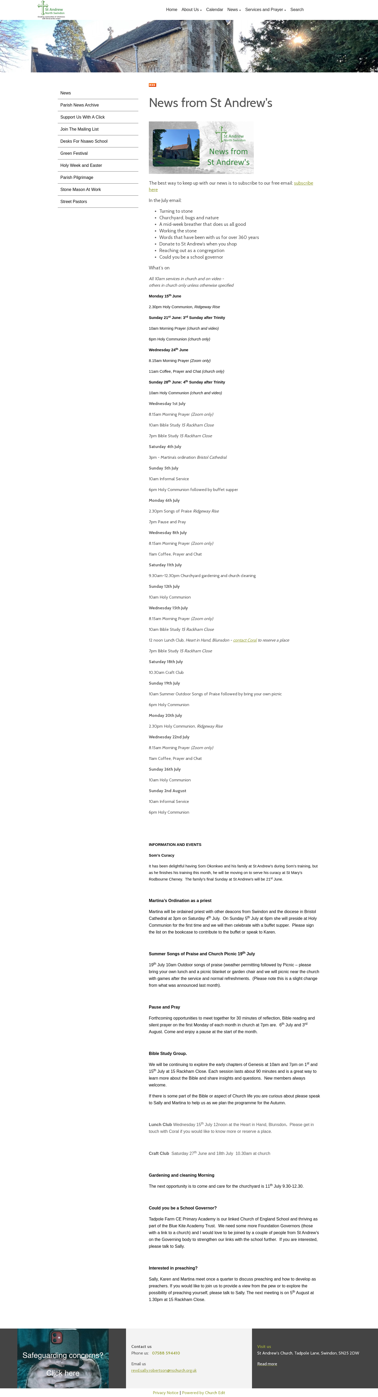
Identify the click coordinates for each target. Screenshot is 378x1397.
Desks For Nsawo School (84, 141)
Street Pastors (73, 201)
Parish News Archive (79, 105)
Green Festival (74, 153)
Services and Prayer (264, 9)
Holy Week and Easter (81, 165)
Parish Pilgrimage (76, 177)
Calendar (214, 9)
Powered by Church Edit (203, 1392)
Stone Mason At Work (80, 189)
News (232, 9)
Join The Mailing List (79, 129)
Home (171, 9)
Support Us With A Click (82, 117)
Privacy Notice (165, 1392)
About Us (190, 9)
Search (297, 9)
